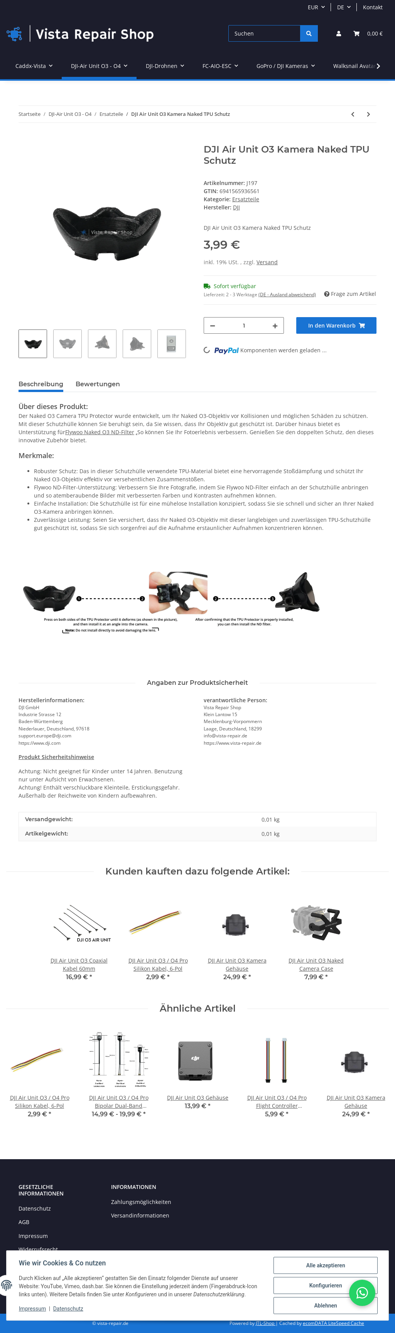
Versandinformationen (140, 1215)
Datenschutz (35, 1208)
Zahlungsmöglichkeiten (141, 1202)
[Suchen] (264, 33)
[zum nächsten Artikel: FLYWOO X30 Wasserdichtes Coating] (368, 114)
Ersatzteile (245, 199)
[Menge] (244, 325)
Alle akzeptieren (325, 1265)
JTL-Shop (265, 1323)
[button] (338, 33)
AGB (24, 1222)
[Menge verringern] (212, 325)
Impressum (33, 1236)
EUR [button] (313, 7)
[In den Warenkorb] (25, 140)
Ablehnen (325, 1305)
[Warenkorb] (368, 33)
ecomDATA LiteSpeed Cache (333, 1323)
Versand (267, 262)
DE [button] (340, 7)
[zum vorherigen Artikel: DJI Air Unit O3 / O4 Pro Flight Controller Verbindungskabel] (353, 114)
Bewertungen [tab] (98, 384)
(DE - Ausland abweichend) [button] (287, 294)
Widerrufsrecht (38, 1249)
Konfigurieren (325, 1285)
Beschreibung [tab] (41, 384)
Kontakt (373, 7)
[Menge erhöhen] (275, 325)
